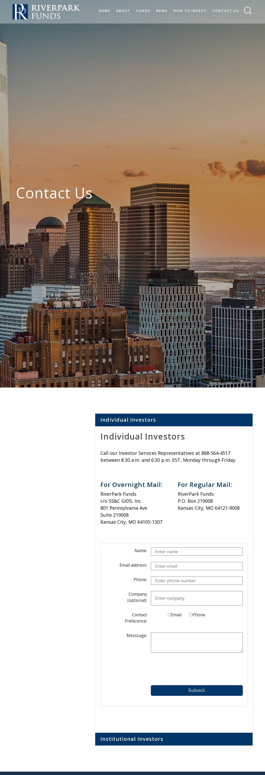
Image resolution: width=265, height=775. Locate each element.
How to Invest (190, 10)
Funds (143, 10)
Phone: (140, 579)
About (123, 10)
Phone (197, 615)
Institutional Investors (131, 739)
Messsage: (137, 635)
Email (174, 615)
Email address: (133, 565)
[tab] (174, 420)
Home (105, 10)
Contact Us (225, 10)
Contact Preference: (136, 618)
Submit (196, 690)
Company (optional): (137, 597)
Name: (141, 550)
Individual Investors (128, 420)
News (162, 10)
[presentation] (194, 669)
